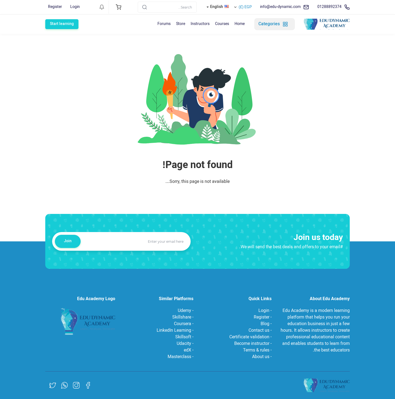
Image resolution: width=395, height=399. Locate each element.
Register (55, 7)
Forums (164, 24)
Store (180, 24)
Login (75, 7)
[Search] (167, 7)
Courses (222, 24)
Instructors (200, 24)
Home (240, 24)
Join (68, 241)
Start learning (62, 24)
